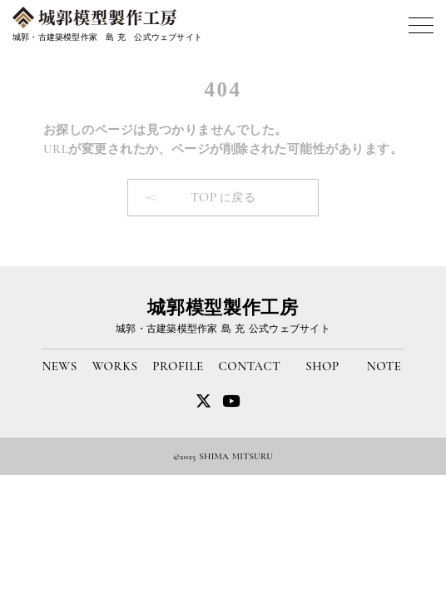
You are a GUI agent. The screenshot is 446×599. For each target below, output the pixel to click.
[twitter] (231, 400)
